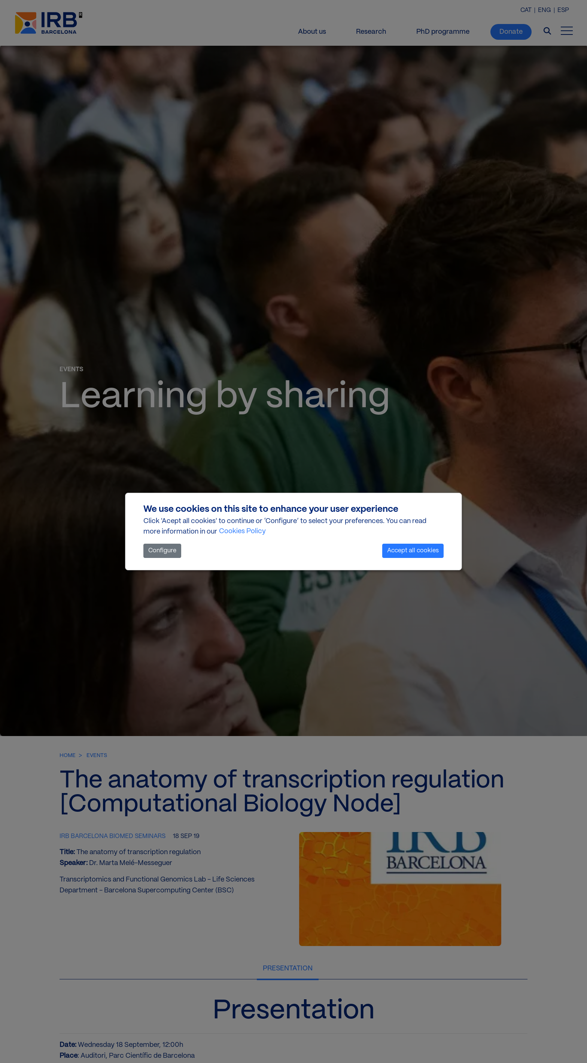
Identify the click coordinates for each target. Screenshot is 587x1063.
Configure (162, 550)
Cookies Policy (242, 531)
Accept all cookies (413, 550)
